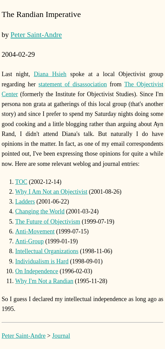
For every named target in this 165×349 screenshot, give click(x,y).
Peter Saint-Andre (36, 35)
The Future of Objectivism (47, 221)
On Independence (36, 271)
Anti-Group (29, 241)
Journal (61, 335)
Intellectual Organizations (46, 251)
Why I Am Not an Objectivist (51, 191)
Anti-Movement (35, 231)
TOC (21, 181)
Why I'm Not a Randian (44, 281)
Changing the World (40, 211)
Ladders (25, 201)
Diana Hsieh (50, 74)
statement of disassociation (72, 84)
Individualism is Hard (42, 261)
